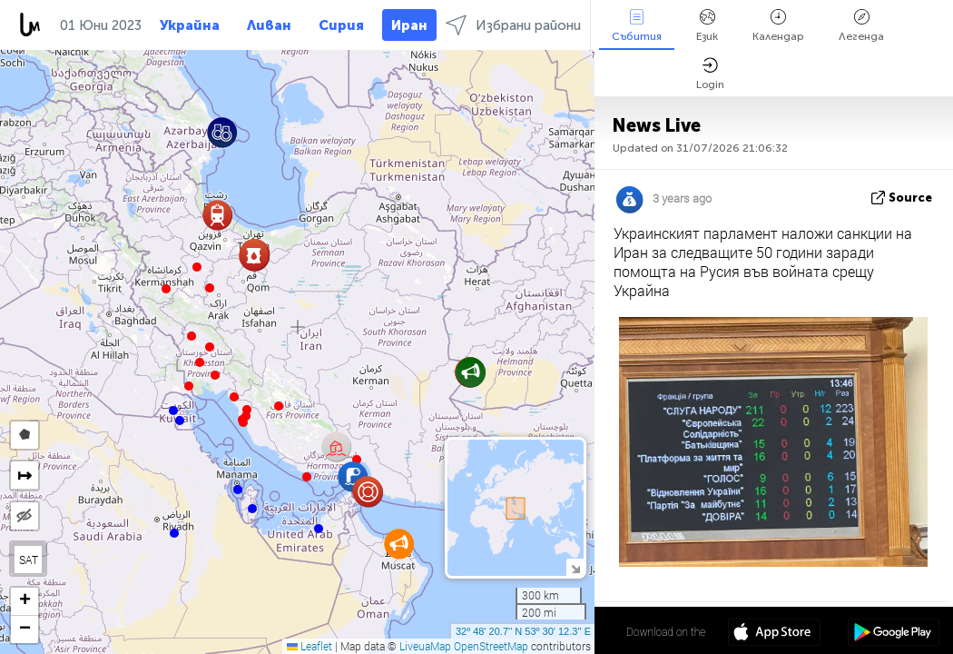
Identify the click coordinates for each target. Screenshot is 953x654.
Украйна (190, 25)
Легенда (861, 26)
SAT (28, 559)
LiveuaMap (425, 646)
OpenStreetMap (491, 646)
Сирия (341, 25)
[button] (209, 287)
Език (707, 26)
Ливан (269, 25)
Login (710, 74)
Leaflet (309, 646)
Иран (409, 25)
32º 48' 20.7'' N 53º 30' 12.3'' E (523, 631)
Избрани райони (513, 25)
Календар (778, 26)
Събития (637, 26)
